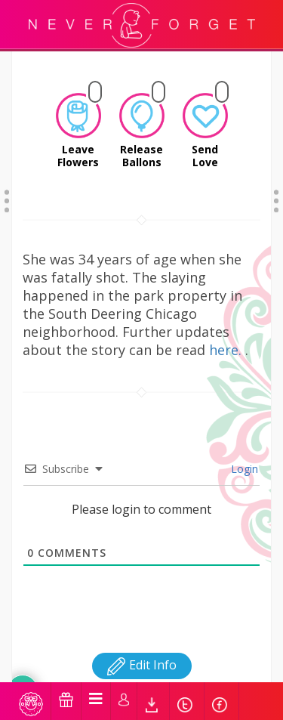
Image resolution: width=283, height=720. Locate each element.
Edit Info (142, 646)
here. (227, 331)
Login (243, 450)
